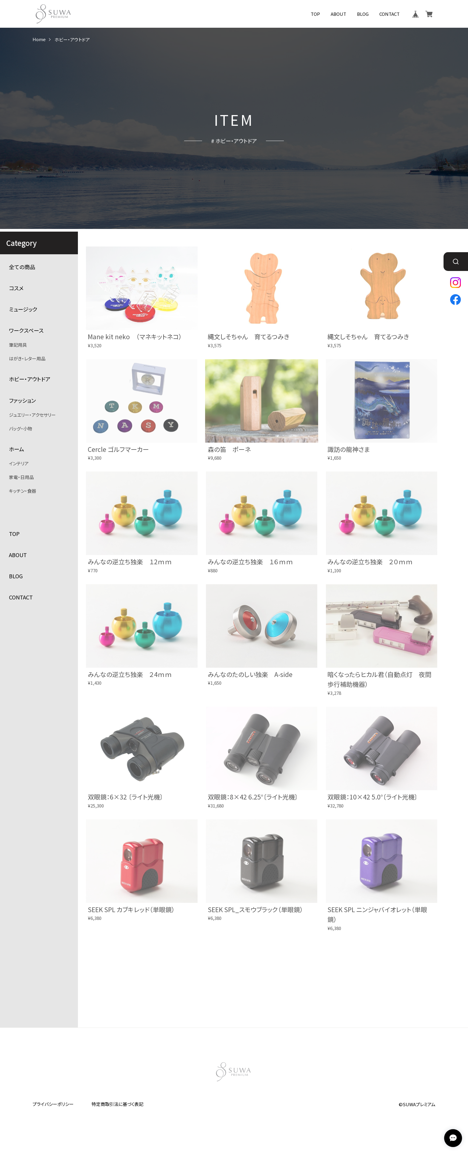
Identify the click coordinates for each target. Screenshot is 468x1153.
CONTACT (389, 14)
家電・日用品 (21, 477)
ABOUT (338, 14)
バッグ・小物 (20, 428)
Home (39, 39)
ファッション (22, 400)
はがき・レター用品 (27, 358)
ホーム (16, 449)
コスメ (16, 288)
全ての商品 (22, 267)
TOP (315, 14)
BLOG (363, 14)
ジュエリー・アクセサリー (32, 415)
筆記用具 (18, 345)
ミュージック (23, 309)
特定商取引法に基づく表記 (117, 1104)
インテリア (19, 463)
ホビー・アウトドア (29, 379)
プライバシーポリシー (53, 1104)
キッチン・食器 (22, 491)
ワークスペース (26, 330)
